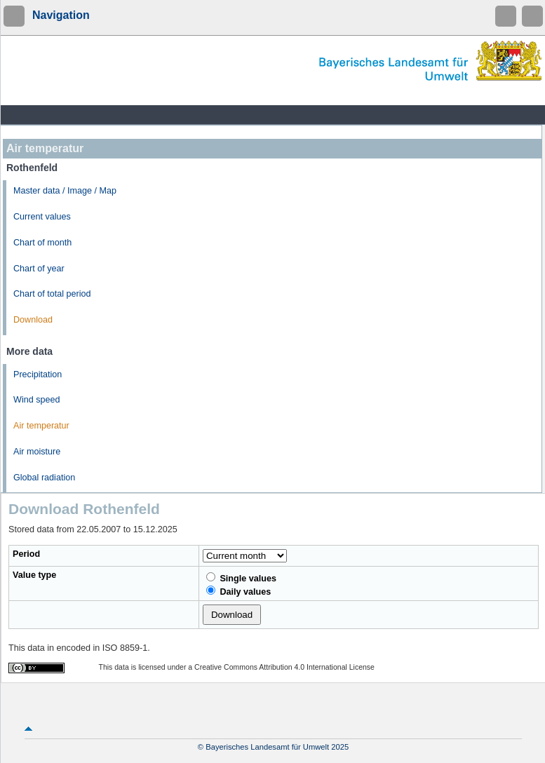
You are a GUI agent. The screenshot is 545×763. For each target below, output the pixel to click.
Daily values (238, 591)
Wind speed (36, 400)
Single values (241, 577)
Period (26, 554)
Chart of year (39, 269)
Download (33, 320)
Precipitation (37, 374)
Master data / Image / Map (64, 191)
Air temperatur (41, 426)
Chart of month (42, 243)
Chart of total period (52, 294)
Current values (42, 217)
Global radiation (44, 477)
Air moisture (36, 452)
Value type (34, 575)
